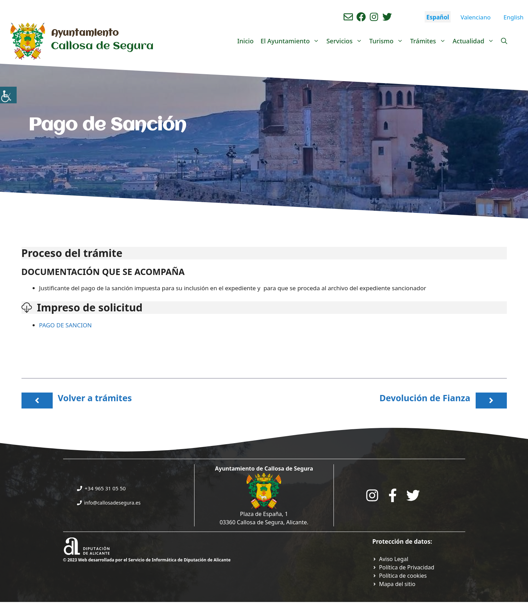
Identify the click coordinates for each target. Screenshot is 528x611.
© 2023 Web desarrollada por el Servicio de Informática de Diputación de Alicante (147, 560)
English (513, 17)
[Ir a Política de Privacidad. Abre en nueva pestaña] (390, 559)
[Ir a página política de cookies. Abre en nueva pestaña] (399, 575)
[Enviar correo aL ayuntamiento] (348, 17)
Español (437, 17)
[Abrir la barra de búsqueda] (504, 41)
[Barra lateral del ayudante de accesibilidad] (8, 95)
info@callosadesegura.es (112, 502)
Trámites (429, 41)
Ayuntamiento (85, 33)
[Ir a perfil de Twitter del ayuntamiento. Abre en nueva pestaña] (387, 17)
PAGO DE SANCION (66, 325)
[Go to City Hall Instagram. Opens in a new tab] (372, 495)
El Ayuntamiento (291, 41)
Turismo (388, 41)
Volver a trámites (95, 398)
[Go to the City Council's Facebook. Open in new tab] (392, 495)
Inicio (245, 41)
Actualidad (475, 41)
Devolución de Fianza (424, 398)
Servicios (346, 41)
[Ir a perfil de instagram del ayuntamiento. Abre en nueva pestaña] (373, 17)
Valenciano (475, 17)
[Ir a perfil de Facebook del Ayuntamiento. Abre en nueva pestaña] (361, 17)
